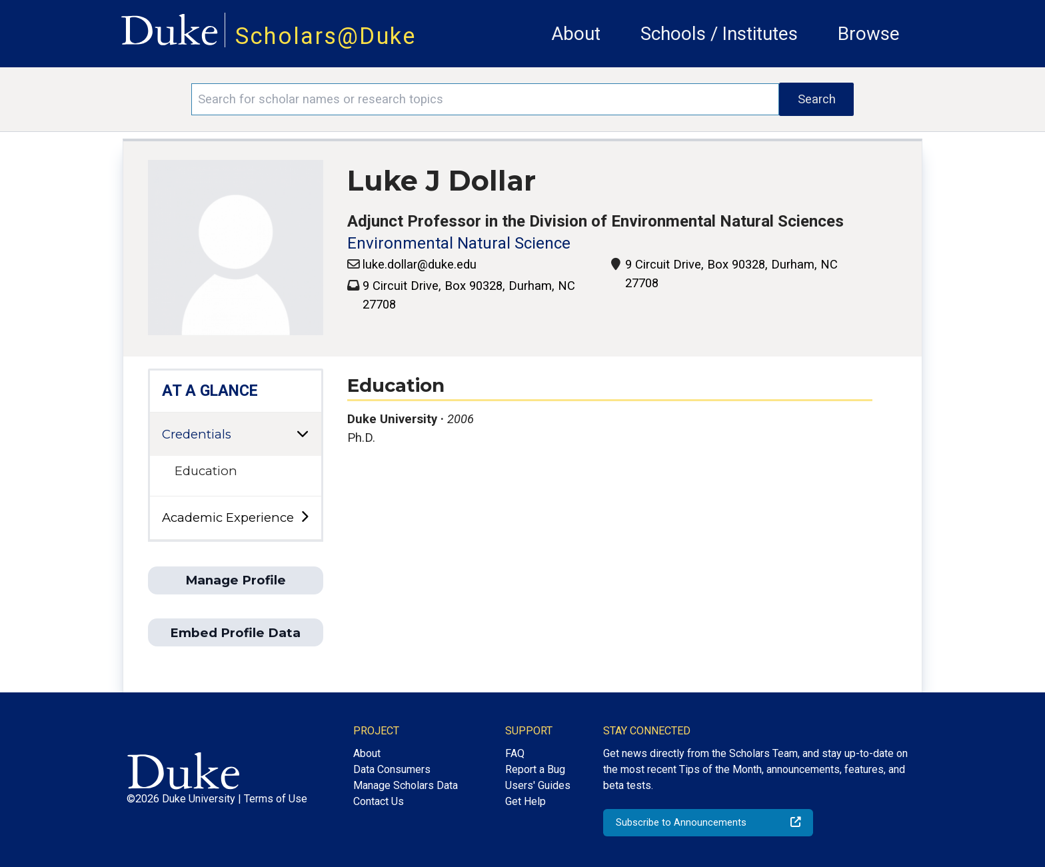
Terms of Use (275, 798)
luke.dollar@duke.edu (420, 264)
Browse (869, 34)
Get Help (525, 801)
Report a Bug (535, 769)
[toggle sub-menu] (305, 517)
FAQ (514, 753)
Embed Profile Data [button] (235, 632)
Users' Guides (537, 785)
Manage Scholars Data (405, 785)
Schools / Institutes (719, 34)
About (575, 34)
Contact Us (378, 801)
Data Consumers (392, 769)
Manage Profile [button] (235, 580)
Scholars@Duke (326, 36)
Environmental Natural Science (458, 243)
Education (206, 470)
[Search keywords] (485, 99)
